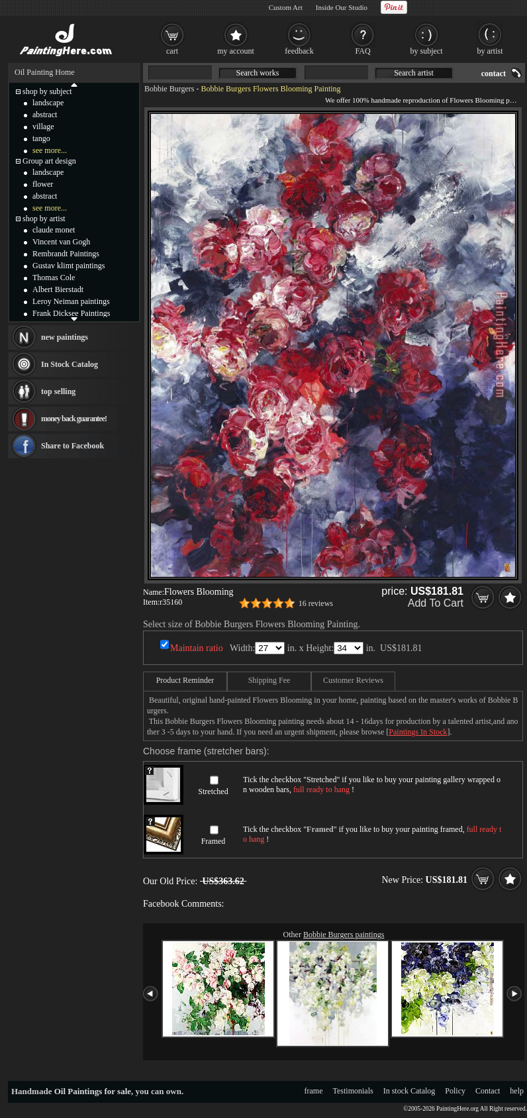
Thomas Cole (53, 277)
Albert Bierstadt (57, 289)
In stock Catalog (409, 1090)
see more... (49, 150)
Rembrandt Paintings (65, 253)
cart (172, 51)
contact (493, 73)
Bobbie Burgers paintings (343, 934)
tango (41, 138)
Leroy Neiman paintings (71, 301)
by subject (426, 51)
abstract (44, 114)
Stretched (213, 791)
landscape (48, 102)
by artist (490, 51)
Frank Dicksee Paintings (71, 313)
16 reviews (316, 603)
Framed (213, 841)
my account (235, 51)
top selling (58, 391)
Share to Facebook (72, 445)
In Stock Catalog (69, 364)
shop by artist (44, 218)
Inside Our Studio (341, 7)
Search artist (414, 72)
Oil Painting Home (45, 72)
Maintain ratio (196, 648)
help (517, 1090)
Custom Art (286, 7)
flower (42, 184)
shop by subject (47, 91)
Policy (455, 1090)
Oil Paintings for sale (92, 1091)
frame (314, 1090)
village (43, 126)
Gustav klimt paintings (68, 265)
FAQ (362, 51)
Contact (487, 1090)
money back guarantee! (74, 418)
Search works (257, 72)
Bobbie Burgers (169, 88)
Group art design (49, 161)
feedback (299, 51)
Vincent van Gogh (61, 241)
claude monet (53, 229)
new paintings (64, 337)
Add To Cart (435, 603)
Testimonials (353, 1090)
